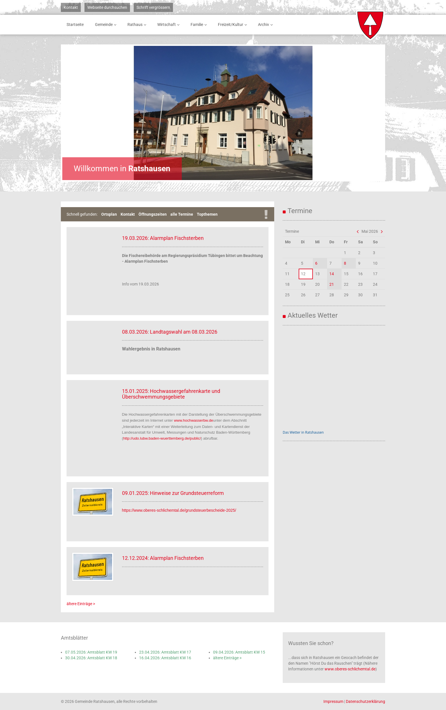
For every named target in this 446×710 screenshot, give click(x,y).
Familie (200, 24)
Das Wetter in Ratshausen (303, 432)
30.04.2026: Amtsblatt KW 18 (91, 658)
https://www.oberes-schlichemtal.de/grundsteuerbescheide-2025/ (179, 510)
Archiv (266, 24)
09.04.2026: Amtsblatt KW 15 (239, 652)
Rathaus (137, 24)
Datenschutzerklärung (365, 701)
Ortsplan (109, 214)
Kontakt (71, 7)
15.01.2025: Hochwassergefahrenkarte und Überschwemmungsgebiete (171, 394)
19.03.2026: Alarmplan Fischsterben (163, 238)
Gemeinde (106, 24)
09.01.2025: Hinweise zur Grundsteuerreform (173, 493)
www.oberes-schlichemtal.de (350, 669)
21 (331, 284)
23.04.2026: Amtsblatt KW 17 (165, 652)
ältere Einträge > (81, 603)
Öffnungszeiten (153, 214)
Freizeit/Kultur (233, 24)
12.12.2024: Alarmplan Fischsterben (163, 558)
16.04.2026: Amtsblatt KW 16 (165, 658)
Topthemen (207, 214)
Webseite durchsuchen (107, 7)
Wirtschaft (169, 24)
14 (331, 274)
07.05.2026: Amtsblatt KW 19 (91, 652)
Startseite (75, 24)
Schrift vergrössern (153, 7)
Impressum (333, 701)
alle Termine (181, 214)
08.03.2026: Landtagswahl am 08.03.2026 (169, 332)
